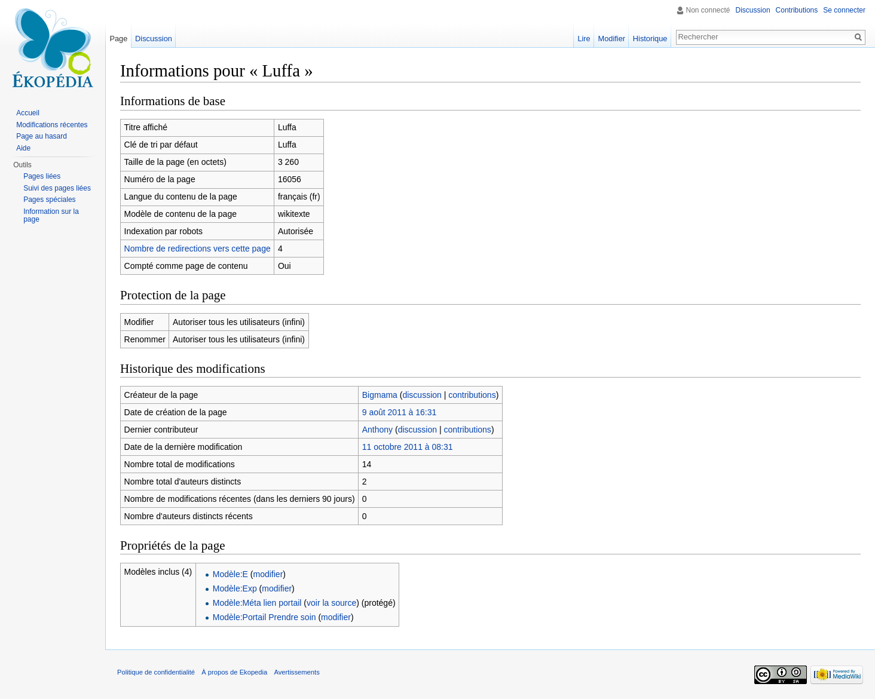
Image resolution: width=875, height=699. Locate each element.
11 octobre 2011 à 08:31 (407, 447)
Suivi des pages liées (57, 188)
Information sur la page (51, 215)
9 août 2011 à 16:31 (399, 412)
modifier (268, 574)
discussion (421, 395)
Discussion (753, 10)
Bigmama (379, 395)
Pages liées (41, 176)
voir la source (331, 603)
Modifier (612, 38)
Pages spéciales (49, 199)
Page (118, 38)
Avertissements (296, 672)
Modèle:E (230, 574)
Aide (23, 148)
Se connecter (844, 10)
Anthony (377, 429)
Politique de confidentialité (156, 672)
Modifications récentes (51, 125)
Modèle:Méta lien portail (257, 603)
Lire (583, 38)
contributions (471, 395)
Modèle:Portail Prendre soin (264, 617)
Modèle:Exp (235, 588)
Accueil (27, 113)
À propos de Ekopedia (234, 672)
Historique (650, 38)
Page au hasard (41, 136)
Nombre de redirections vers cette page (197, 248)
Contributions (797, 10)
